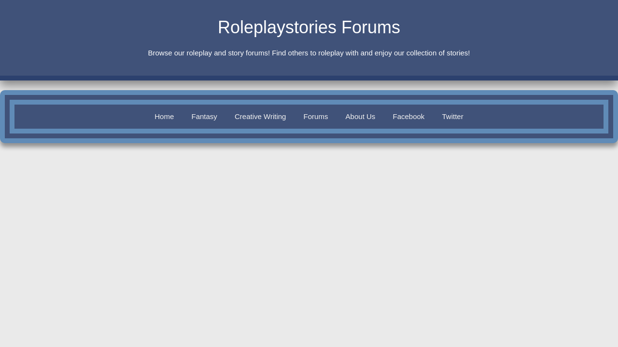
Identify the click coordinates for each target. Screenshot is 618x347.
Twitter (453, 116)
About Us (361, 116)
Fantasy (204, 116)
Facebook (408, 116)
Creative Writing (260, 116)
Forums (316, 116)
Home (164, 116)
